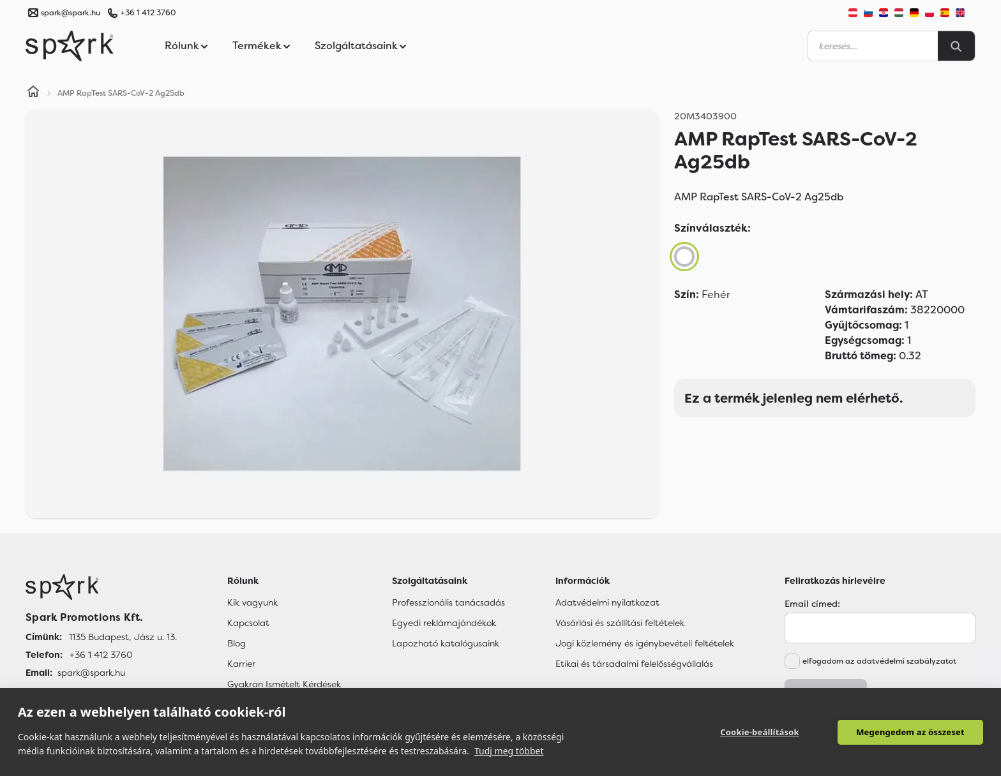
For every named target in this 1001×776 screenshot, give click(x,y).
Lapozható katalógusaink (445, 643)
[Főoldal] (101, 587)
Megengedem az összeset (910, 732)
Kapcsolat (248, 623)
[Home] (33, 93)
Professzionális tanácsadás (448, 602)
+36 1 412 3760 (148, 13)
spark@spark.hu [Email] (91, 672)
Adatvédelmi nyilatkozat (607, 602)
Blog (236, 643)
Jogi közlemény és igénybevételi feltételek (644, 643)
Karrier (241, 663)
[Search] (956, 46)
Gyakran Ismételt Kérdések (284, 684)
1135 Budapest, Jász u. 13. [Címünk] (123, 637)
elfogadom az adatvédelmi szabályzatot (879, 661)
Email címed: (812, 603)
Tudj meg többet (509, 751)
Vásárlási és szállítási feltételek (619, 623)
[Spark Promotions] (70, 46)
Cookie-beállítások (759, 732)
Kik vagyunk (252, 602)
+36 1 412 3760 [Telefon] (101, 654)
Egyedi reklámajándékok (444, 623)
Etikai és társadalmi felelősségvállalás (634, 663)
